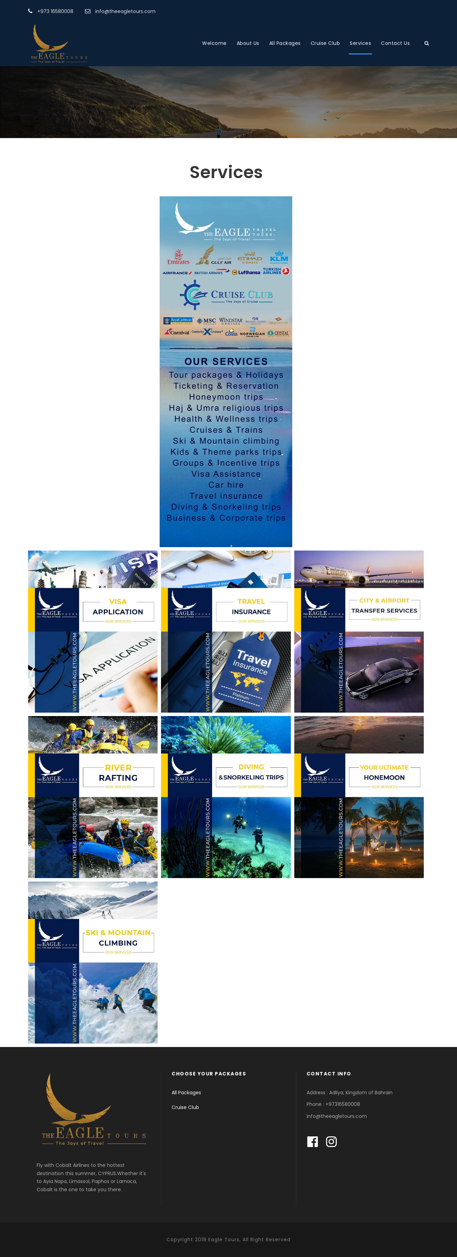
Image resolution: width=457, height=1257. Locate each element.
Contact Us (395, 43)
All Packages (285, 43)
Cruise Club (325, 43)
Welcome (214, 43)
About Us (248, 43)
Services (360, 43)
